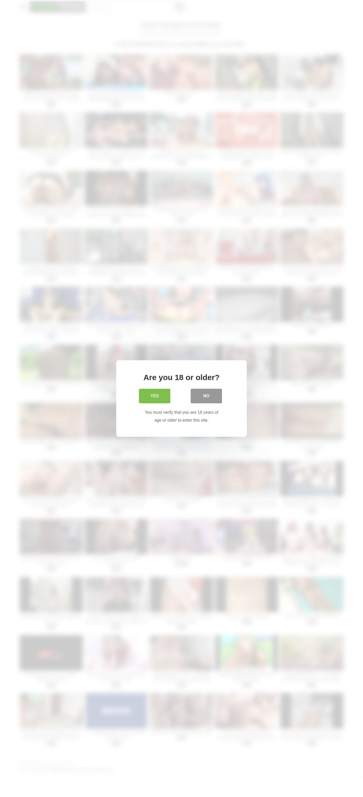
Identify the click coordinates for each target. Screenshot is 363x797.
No (206, 396)
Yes (154, 396)
